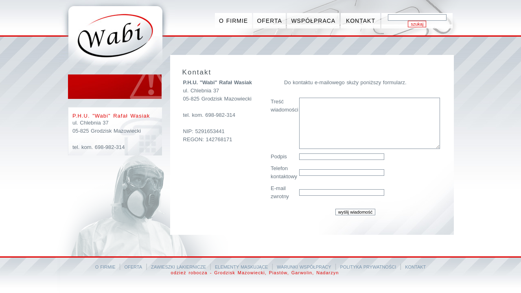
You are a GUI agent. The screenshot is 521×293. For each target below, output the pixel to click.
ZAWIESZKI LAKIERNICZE (178, 267)
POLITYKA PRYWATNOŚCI (368, 267)
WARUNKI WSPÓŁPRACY (304, 267)
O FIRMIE (233, 20)
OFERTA (269, 20)
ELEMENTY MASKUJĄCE (241, 267)
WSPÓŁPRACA (313, 20)
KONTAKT (360, 20)
